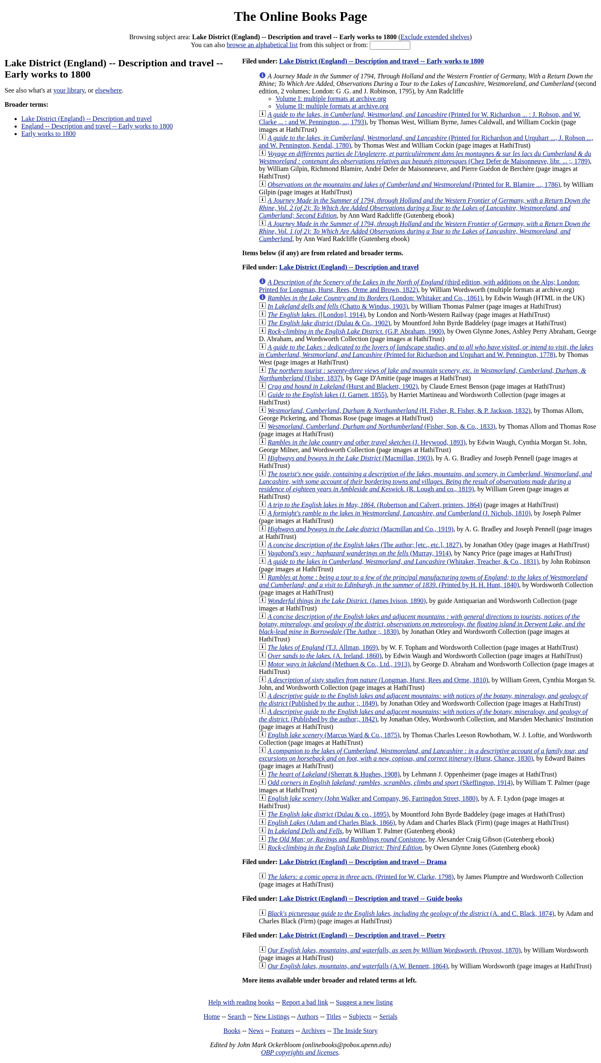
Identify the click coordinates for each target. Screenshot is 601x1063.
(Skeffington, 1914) (390, 782)
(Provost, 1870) (394, 950)
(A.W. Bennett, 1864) (358, 966)
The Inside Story (355, 1030)
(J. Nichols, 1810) (399, 513)
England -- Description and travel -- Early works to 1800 (97, 126)
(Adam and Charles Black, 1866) (331, 822)
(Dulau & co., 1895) (328, 814)
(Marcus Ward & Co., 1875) (333, 735)
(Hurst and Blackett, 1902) (343, 386)
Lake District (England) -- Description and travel (86, 118)
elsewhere (108, 90)
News (255, 1030)
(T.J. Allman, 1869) (323, 647)
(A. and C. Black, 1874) (411, 913)
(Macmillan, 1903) (350, 458)
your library (69, 90)
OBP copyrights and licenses (299, 1052)
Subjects (360, 1016)
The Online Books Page (300, 16)
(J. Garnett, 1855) (327, 394)
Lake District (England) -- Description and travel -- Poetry (362, 935)
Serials (388, 1016)
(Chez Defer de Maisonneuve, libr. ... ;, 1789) (425, 157)
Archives (313, 1030)
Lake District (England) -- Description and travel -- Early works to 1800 (381, 61)
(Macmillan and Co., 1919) (360, 529)
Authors (307, 1016)
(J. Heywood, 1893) (366, 442)
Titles (333, 1016)
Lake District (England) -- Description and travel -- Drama (363, 861)
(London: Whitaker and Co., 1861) (375, 298)
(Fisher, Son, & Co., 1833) (381, 426)
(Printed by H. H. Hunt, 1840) (423, 581)
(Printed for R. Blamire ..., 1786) (414, 184)
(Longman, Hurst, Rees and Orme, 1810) (378, 680)
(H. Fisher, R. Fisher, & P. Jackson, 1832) (399, 410)
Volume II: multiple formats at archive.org (331, 106)
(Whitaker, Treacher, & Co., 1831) (403, 561)
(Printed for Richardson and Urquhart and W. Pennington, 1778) (426, 351)
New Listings (272, 1016)
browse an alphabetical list (262, 44)
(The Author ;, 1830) (422, 624)
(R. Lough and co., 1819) (425, 481)
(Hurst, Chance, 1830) (423, 754)
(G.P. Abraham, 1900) (356, 331)
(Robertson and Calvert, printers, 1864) (375, 504)
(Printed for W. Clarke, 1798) (361, 876)
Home (212, 1016)
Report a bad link (305, 1002)
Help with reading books (241, 1002)
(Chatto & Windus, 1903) (338, 306)
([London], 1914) (316, 314)
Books (231, 1030)
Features (282, 1030)
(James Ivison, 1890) (347, 600)
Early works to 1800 (48, 133)
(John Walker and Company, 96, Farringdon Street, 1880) (373, 798)
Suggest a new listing (364, 1002)
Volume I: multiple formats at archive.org (330, 98)
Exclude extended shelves (435, 36)
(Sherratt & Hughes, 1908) (333, 774)
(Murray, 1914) (359, 553)
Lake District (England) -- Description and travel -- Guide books (370, 898)
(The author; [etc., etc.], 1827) (364, 544)
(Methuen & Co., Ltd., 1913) (338, 664)
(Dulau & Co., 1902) (329, 323)
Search (237, 1016)
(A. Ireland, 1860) (324, 655)
